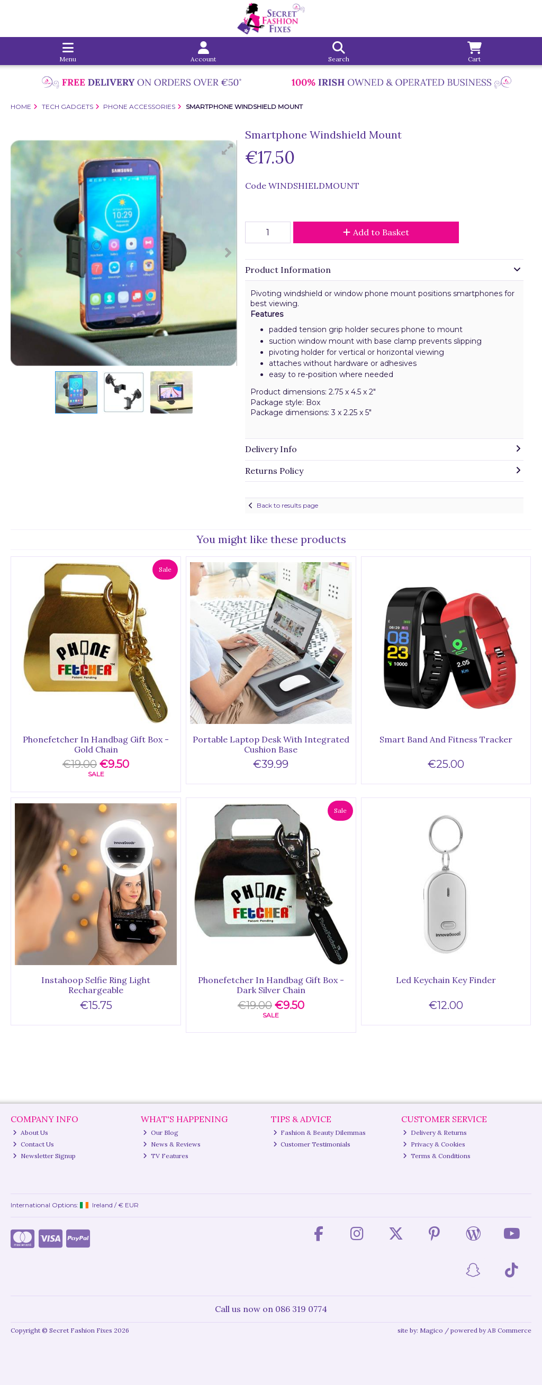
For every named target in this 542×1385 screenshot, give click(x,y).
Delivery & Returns (435, 1132)
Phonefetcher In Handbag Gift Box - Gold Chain (96, 744)
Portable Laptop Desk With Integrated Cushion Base (271, 744)
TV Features (165, 1156)
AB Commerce (509, 1330)
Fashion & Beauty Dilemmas (319, 1132)
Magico (431, 1330)
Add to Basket (376, 232)
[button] (227, 149)
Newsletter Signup (44, 1156)
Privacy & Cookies (434, 1144)
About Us (30, 1132)
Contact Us (33, 1144)
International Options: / (75, 1205)
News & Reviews (172, 1144)
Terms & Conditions (437, 1156)
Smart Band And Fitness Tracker (446, 739)
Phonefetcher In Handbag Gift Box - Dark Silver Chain (271, 985)
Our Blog (160, 1132)
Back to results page (287, 505)
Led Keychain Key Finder (446, 980)
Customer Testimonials (312, 1144)
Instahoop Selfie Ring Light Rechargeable (95, 985)
